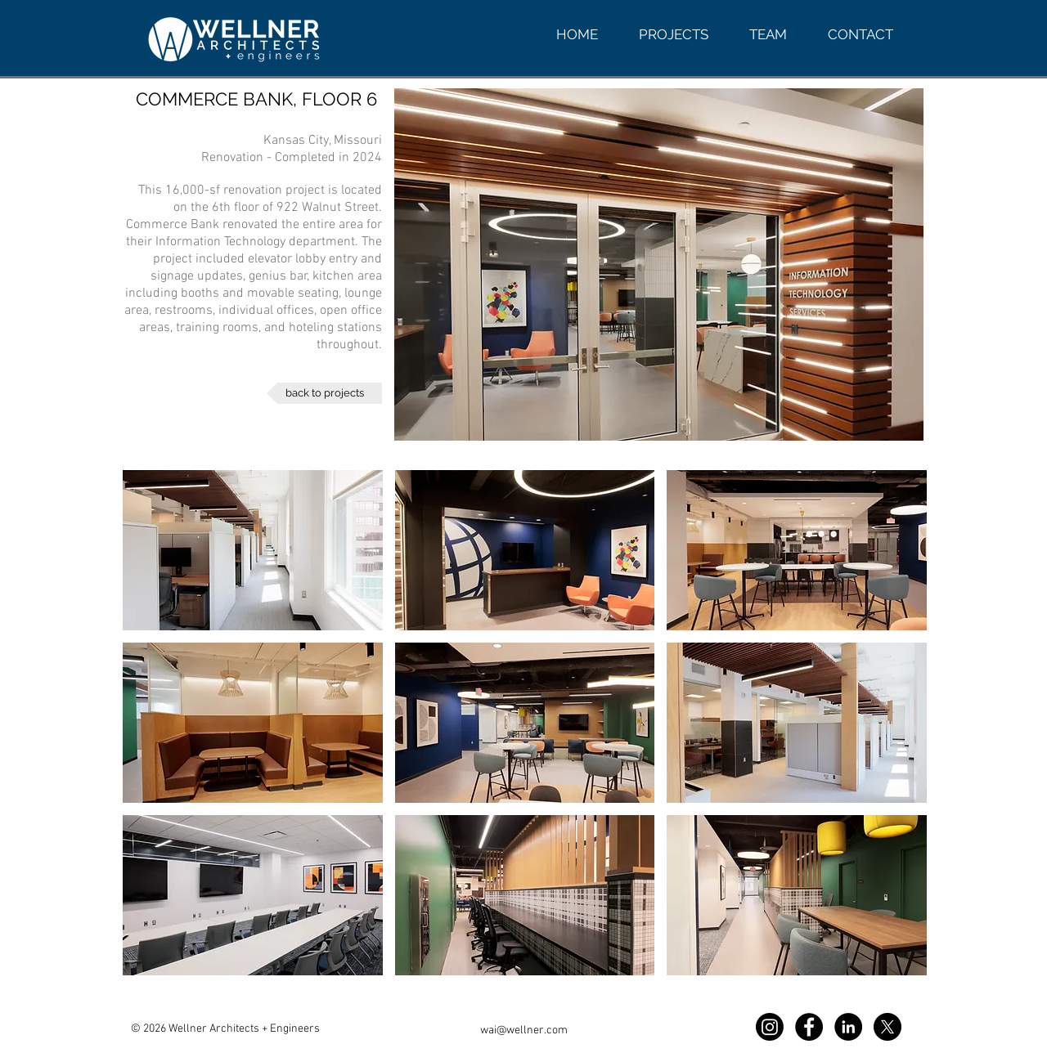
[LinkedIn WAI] (848, 1027)
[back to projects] (324, 393)
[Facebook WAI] (809, 1027)
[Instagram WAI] (770, 1027)
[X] (887, 1027)
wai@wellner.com (524, 1030)
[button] (253, 550)
